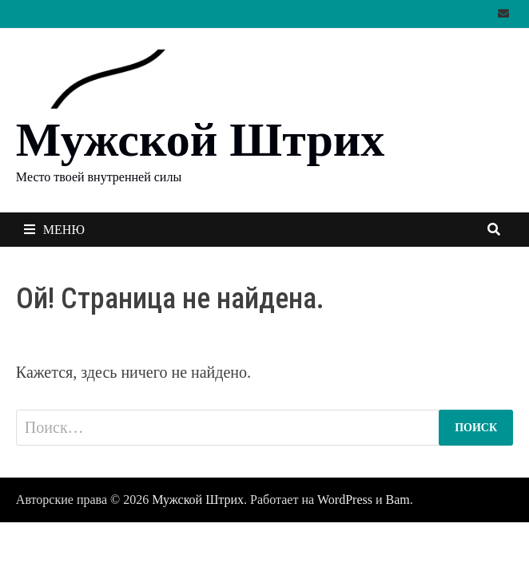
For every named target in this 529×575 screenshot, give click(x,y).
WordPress (344, 499)
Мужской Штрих (200, 139)
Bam (398, 499)
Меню (54, 229)
